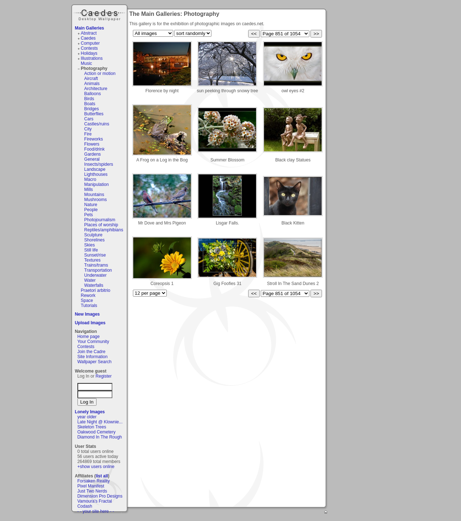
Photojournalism (99, 219)
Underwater (95, 275)
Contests (89, 48)
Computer (90, 43)
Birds (89, 98)
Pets (88, 214)
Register (103, 376)
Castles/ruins (96, 123)
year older (87, 416)
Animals (92, 83)
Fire (88, 134)
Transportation (98, 270)
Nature (90, 204)
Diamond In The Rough (99, 437)
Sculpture (93, 234)
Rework (88, 295)
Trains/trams (96, 265)
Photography (94, 68)
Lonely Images (90, 411)
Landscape (95, 169)
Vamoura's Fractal (94, 501)
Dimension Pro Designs (99, 496)
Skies (89, 245)
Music (86, 63)
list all (102, 475)
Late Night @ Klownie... (100, 421)
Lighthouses (96, 174)
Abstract (89, 33)
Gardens (92, 154)
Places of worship (101, 224)
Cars (88, 118)
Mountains (94, 194)
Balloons (92, 93)
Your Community (93, 341)
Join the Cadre (91, 351)
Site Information (92, 356)
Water (90, 280)
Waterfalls (93, 285)
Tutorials (89, 305)
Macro (90, 179)
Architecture (95, 88)
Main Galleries (89, 28)
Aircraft (91, 78)
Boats (89, 103)
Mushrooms (95, 199)
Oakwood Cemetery (96, 432)
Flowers (91, 144)
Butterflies (93, 113)
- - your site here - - (95, 511)
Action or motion (100, 73)
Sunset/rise (95, 255)
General (92, 159)
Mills (88, 189)
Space (87, 300)
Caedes (100, 14)
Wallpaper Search (94, 361)
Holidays (89, 53)
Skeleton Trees (91, 426)
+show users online (96, 466)
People (91, 209)
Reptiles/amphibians (103, 229)
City (88, 129)
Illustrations (92, 58)
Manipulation (96, 184)
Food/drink (94, 149)
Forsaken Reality (93, 481)
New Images (87, 314)
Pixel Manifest (90, 486)
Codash (84, 506)
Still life (91, 250)
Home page (88, 336)
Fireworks (93, 139)
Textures (92, 260)
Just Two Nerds (92, 491)
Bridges (91, 108)
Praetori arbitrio (95, 290)
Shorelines (94, 239)
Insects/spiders (98, 164)
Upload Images (90, 322)
